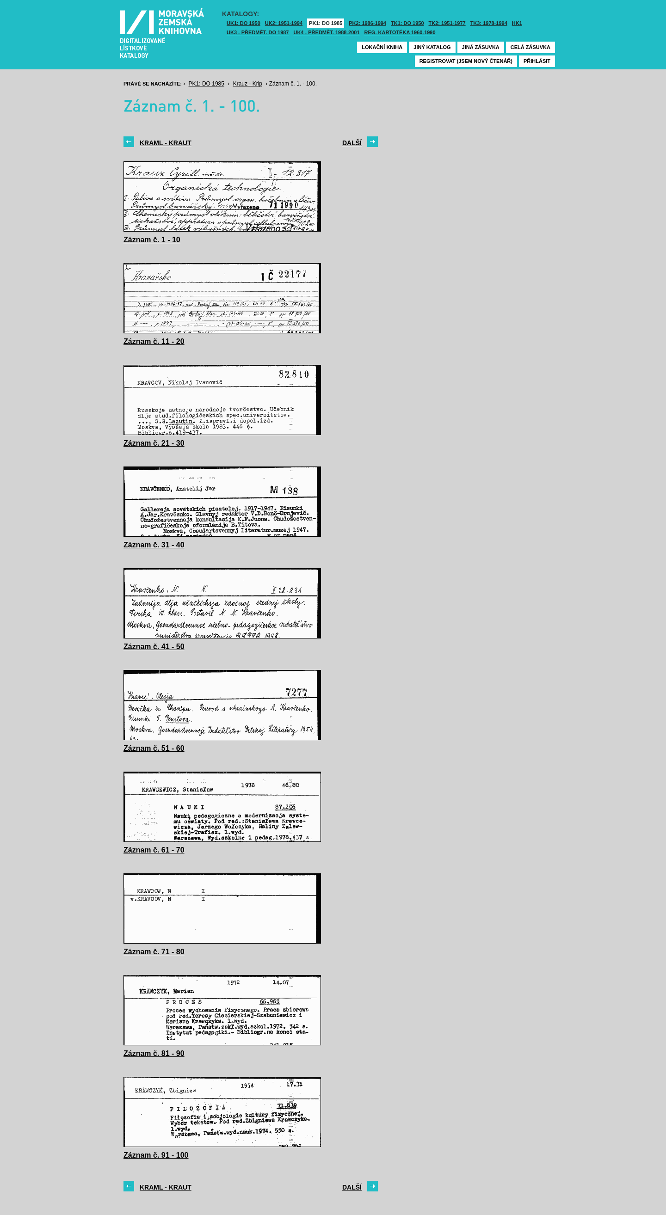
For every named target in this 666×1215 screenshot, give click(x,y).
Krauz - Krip (247, 83)
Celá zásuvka (530, 47)
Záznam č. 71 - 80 (154, 952)
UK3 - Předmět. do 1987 (258, 32)
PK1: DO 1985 (325, 23)
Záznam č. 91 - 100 (156, 1155)
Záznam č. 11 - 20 (154, 341)
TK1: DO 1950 (407, 23)
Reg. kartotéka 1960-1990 (400, 32)
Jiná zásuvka (481, 47)
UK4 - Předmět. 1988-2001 (326, 32)
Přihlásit (537, 61)
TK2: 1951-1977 (447, 23)
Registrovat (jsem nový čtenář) (465, 61)
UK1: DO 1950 (243, 23)
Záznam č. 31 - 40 (154, 545)
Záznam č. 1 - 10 (151, 240)
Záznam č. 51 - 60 (154, 748)
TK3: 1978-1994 (488, 23)
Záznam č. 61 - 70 (154, 850)
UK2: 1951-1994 (283, 23)
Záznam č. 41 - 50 (154, 646)
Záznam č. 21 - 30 (154, 443)
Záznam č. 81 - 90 (154, 1053)
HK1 (517, 23)
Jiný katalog (431, 47)
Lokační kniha (382, 47)
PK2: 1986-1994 (367, 23)
